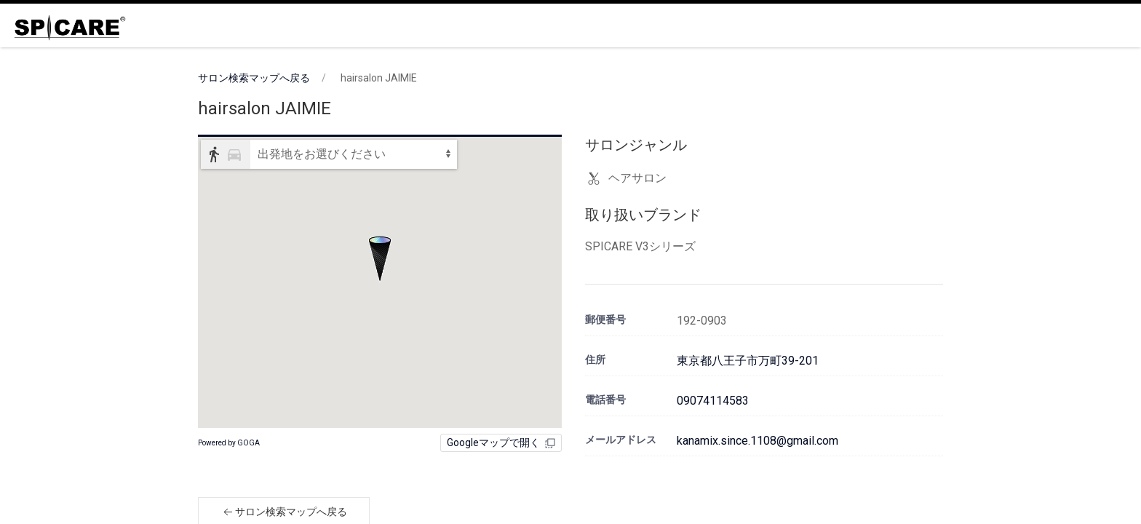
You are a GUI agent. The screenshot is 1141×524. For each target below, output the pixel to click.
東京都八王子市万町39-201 (748, 361)
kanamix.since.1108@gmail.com (757, 441)
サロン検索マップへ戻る (254, 78)
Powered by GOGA (229, 443)
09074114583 (713, 401)
